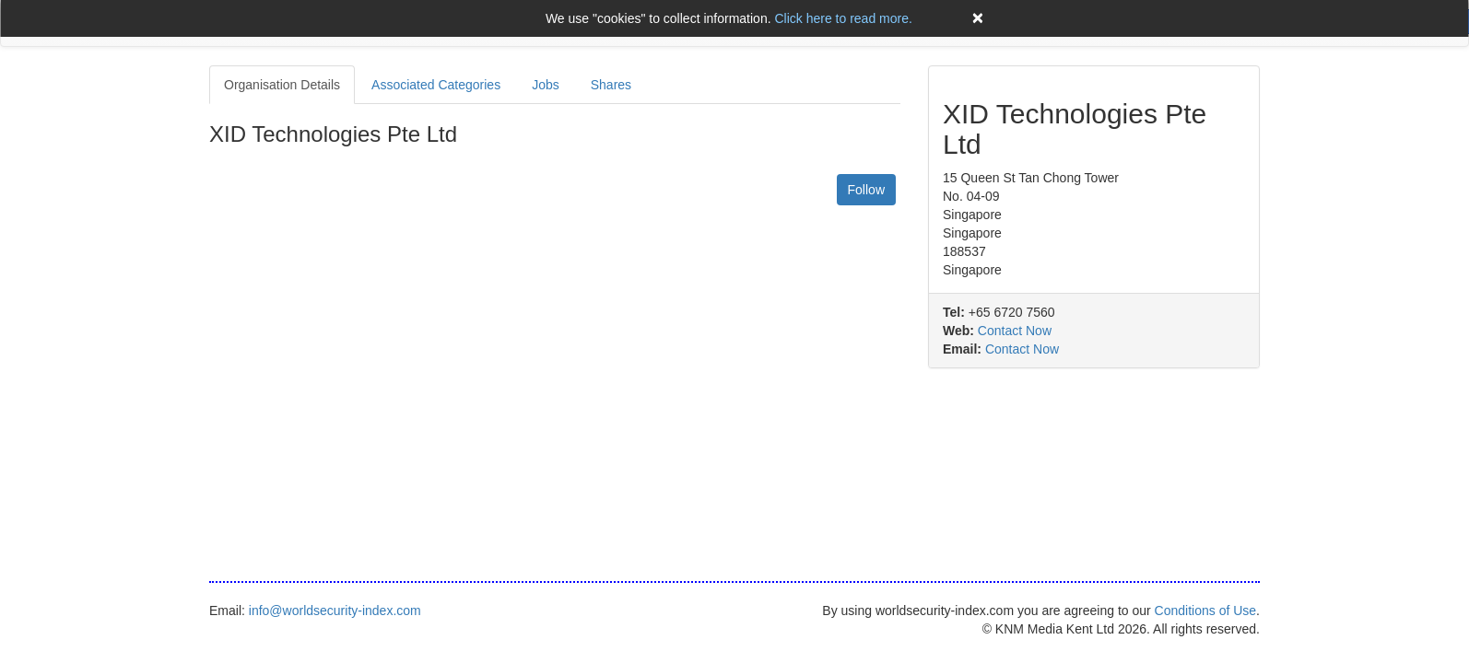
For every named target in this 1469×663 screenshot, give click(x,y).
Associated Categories (435, 84)
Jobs (545, 84)
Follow (866, 189)
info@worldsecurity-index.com (335, 610)
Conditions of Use (1206, 610)
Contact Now (1015, 330)
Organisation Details (282, 84)
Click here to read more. (842, 18)
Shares (611, 84)
